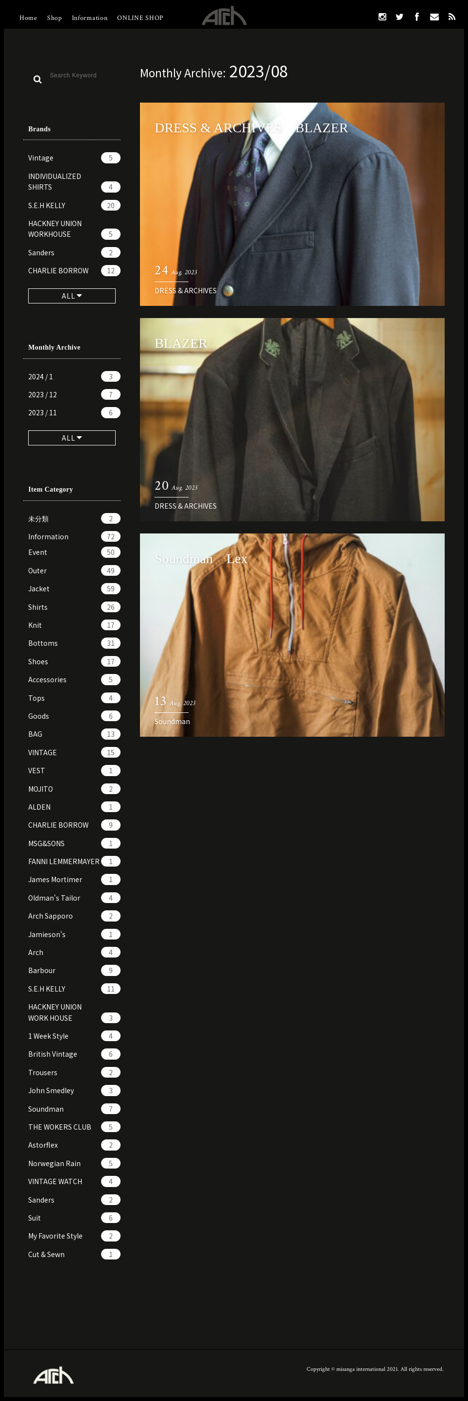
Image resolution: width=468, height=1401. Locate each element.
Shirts (74, 607)
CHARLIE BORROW (74, 270)
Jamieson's (74, 934)
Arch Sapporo (74, 915)
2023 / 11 (74, 412)
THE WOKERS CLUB (74, 1126)
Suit (74, 1217)
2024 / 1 (74, 376)
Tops (74, 697)
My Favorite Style (74, 1235)
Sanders (74, 252)
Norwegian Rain (74, 1163)
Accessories (74, 679)
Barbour (74, 970)
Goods (74, 715)
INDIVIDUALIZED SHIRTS (74, 182)
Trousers (74, 1072)
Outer (74, 570)
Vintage (74, 157)
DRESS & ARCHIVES (186, 290)
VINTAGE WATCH (74, 1181)
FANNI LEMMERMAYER (74, 861)
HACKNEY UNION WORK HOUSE (74, 1012)
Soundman (74, 1108)
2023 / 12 (74, 394)
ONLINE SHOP (140, 18)
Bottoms (74, 643)
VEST (74, 770)
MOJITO (74, 788)
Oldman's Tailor (74, 897)
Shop (54, 18)
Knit (74, 625)
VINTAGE (74, 752)
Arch (74, 952)
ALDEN (74, 806)
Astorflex (74, 1144)
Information (90, 18)
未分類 (74, 518)
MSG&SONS (74, 843)
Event (74, 552)
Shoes (74, 661)
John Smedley (74, 1090)
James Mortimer (74, 879)
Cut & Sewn (74, 1254)
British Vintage (74, 1053)
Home (28, 18)
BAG (74, 733)
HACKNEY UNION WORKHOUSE (74, 229)
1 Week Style (74, 1035)
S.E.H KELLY (74, 205)
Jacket (74, 588)
